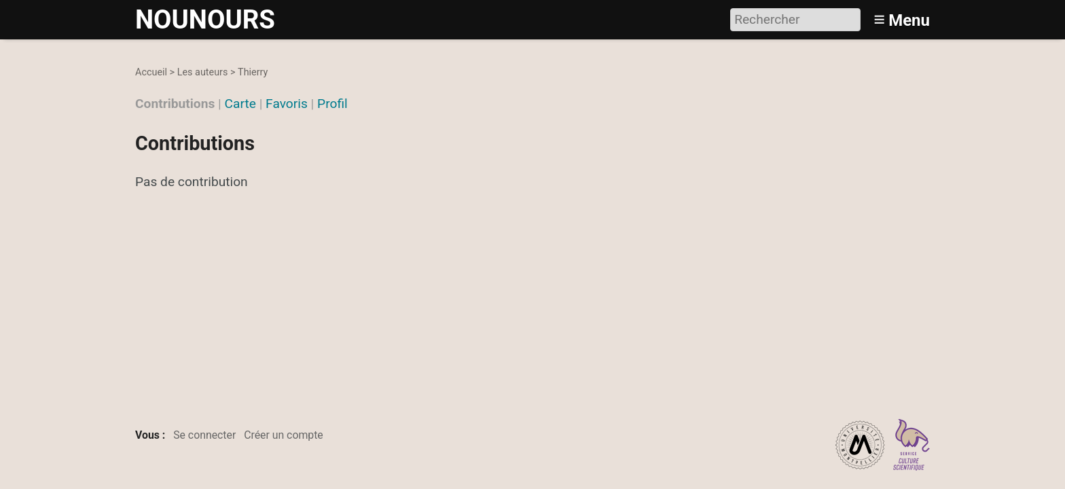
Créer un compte (283, 435)
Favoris (287, 103)
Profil (332, 103)
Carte (240, 103)
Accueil (151, 72)
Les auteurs (202, 72)
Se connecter (204, 435)
